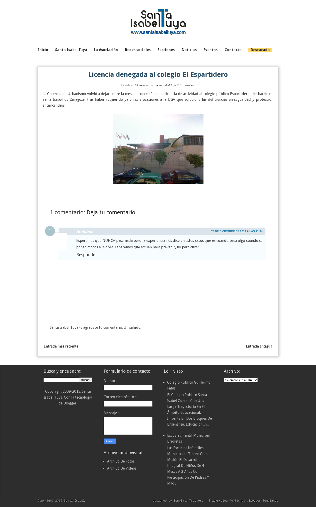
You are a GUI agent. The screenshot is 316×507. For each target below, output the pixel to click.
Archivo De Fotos (121, 461)
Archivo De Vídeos (122, 468)
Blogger (70, 403)
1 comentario (187, 85)
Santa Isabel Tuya (165, 85)
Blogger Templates (263, 501)
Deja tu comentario (111, 212)
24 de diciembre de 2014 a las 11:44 (237, 231)
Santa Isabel (74, 501)
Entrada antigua (259, 346)
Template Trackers (188, 501)
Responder (86, 254)
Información (142, 85)
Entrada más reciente (61, 346)
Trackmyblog (218, 501)
